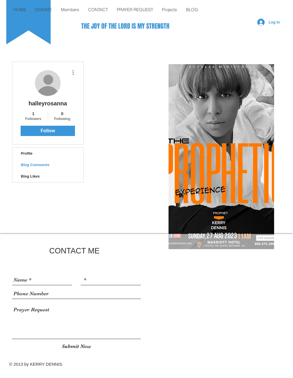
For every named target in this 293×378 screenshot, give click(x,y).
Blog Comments (35, 165)
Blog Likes (30, 176)
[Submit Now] (76, 346)
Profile (26, 153)
